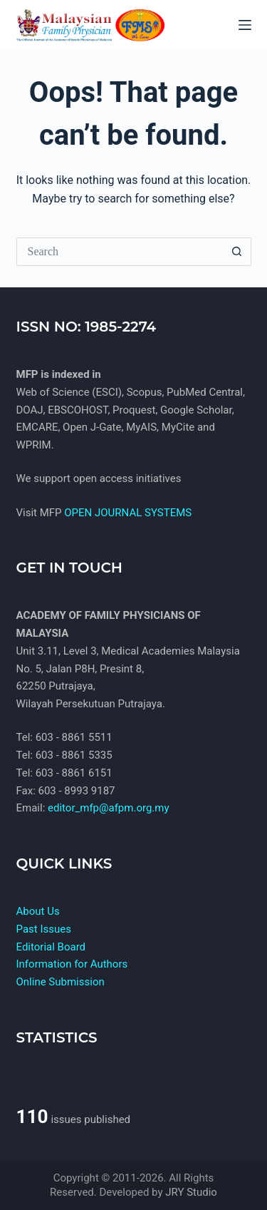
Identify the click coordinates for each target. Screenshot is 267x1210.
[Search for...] (119, 251)
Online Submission (60, 981)
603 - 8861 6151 (74, 772)
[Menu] (245, 25)
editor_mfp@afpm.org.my (108, 807)
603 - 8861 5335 (74, 755)
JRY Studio (191, 1192)
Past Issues (43, 929)
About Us (38, 911)
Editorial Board (51, 946)
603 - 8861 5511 (74, 737)
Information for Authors (72, 964)
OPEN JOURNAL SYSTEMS (128, 512)
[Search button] (237, 251)
